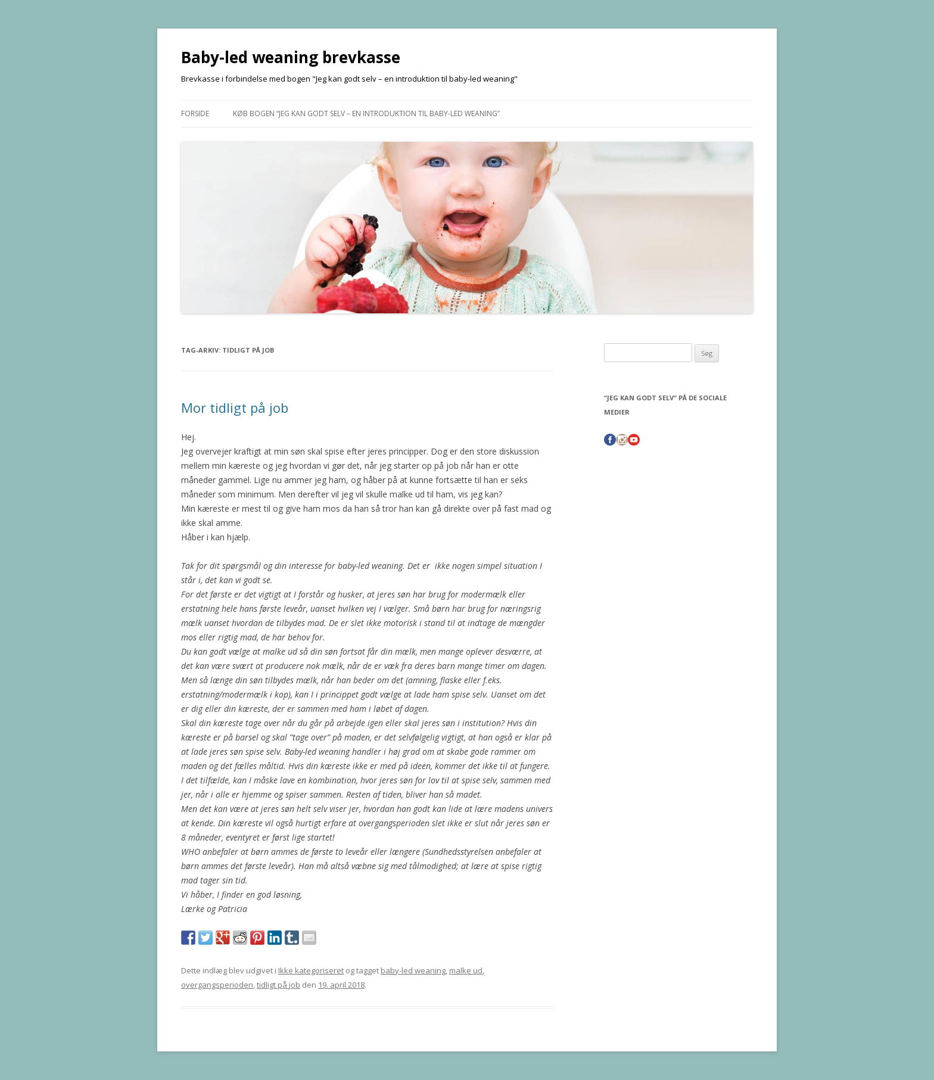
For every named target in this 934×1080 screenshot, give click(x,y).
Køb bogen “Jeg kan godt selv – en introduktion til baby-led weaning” (366, 113)
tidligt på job (278, 984)
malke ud (465, 970)
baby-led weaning (413, 970)
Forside (195, 113)
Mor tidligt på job (234, 407)
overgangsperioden (217, 984)
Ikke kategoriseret (311, 970)
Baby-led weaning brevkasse (290, 57)
